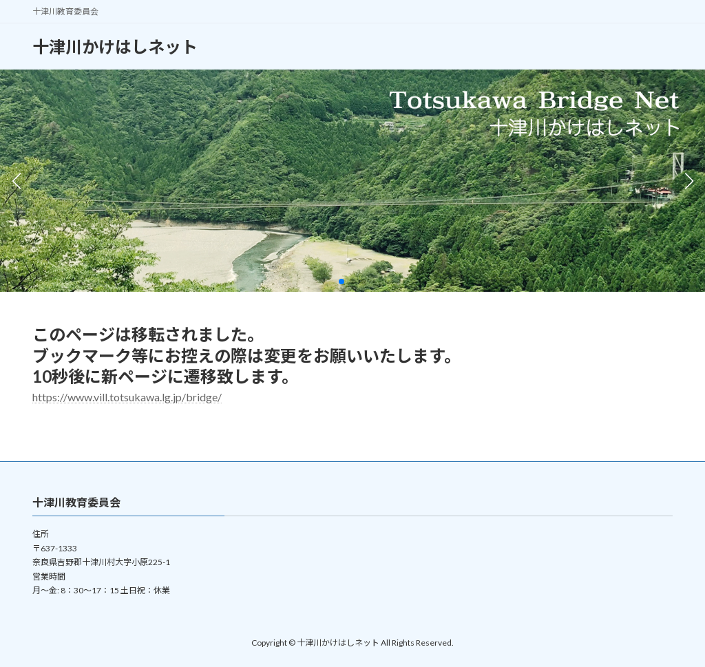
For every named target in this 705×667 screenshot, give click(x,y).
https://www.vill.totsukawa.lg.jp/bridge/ (127, 396)
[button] (341, 281)
